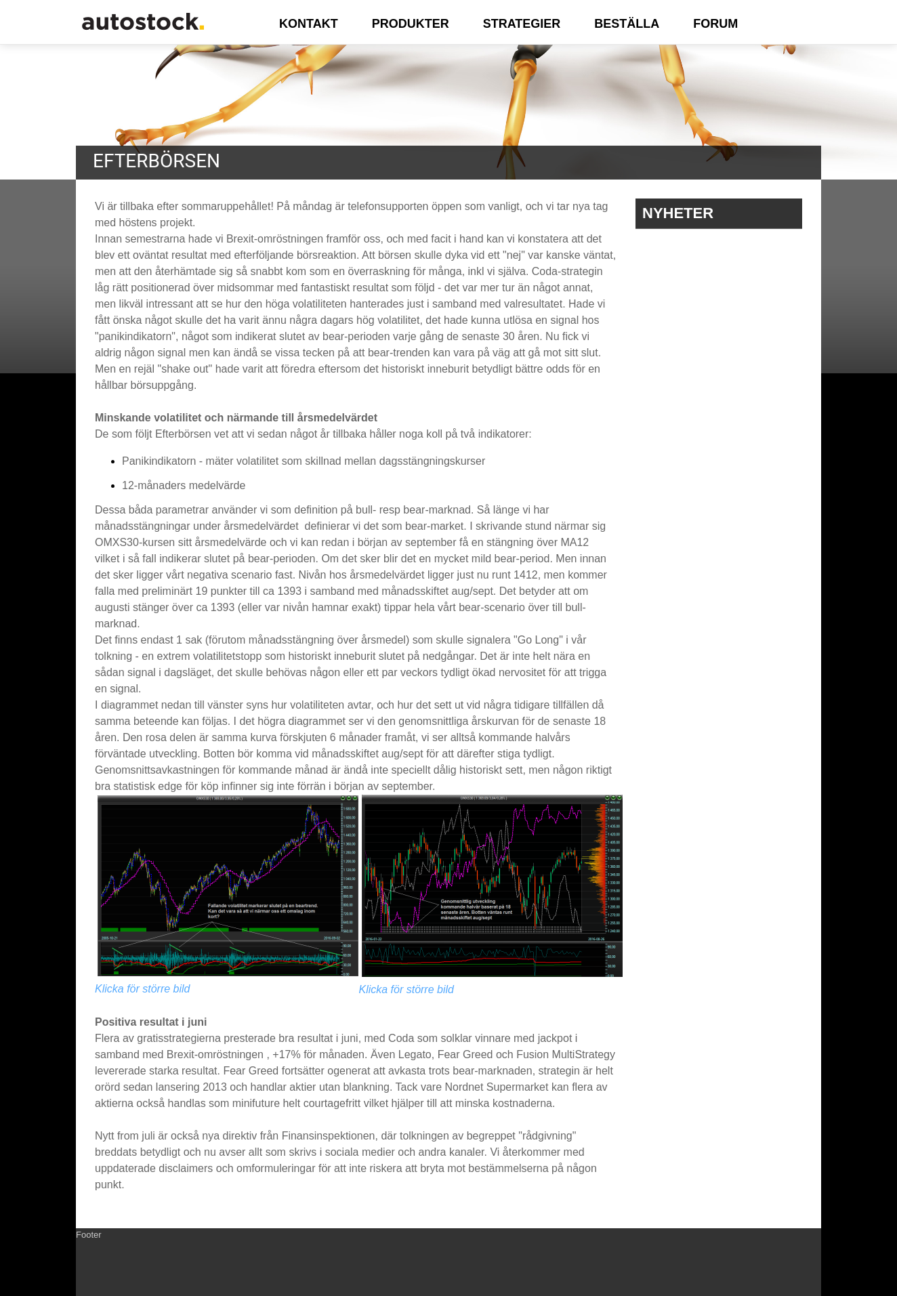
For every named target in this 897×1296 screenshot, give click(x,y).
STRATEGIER (522, 23)
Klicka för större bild (142, 989)
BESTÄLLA (626, 23)
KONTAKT (308, 23)
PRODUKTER (410, 23)
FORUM (715, 23)
